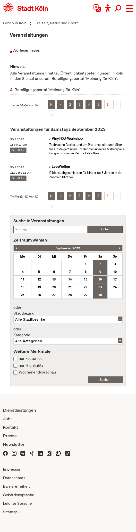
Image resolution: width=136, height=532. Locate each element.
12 (39, 279)
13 (54, 279)
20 (54, 287)
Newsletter (14, 444)
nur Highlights (31, 365)
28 (70, 295)
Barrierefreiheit (16, 486)
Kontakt (10, 427)
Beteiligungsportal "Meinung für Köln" (47, 89)
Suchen (105, 229)
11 (22, 279)
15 (85, 279)
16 (100, 279)
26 (39, 295)
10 (115, 272)
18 (22, 287)
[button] (129, 8)
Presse (10, 436)
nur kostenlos (30, 359)
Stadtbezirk (67, 310)
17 (115, 279)
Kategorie (67, 332)
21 (70, 287)
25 (22, 295)
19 (39, 287)
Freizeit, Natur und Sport (56, 23)
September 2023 (68, 248)
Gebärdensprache (18, 494)
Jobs (8, 418)
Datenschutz (14, 477)
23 (100, 287)
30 (100, 295)
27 (54, 295)
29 (85, 295)
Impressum (13, 469)
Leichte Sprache (17, 503)
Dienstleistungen (19, 410)
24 (115, 287)
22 (85, 287)
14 (70, 279)
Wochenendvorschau (37, 372)
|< (51, 105)
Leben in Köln (14, 23)
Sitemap (10, 511)
